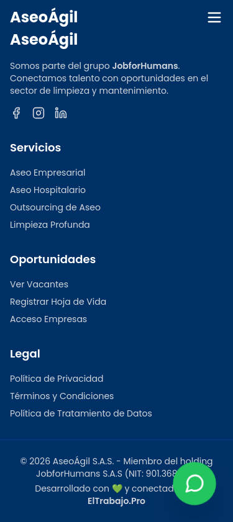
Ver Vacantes (39, 284)
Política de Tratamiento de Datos (81, 413)
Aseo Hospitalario (48, 190)
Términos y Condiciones (62, 396)
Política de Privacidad (57, 378)
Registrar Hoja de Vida (58, 301)
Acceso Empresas (48, 319)
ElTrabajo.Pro (116, 501)
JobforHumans (145, 66)
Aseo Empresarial (47, 172)
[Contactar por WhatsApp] (194, 483)
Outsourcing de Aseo (55, 207)
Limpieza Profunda (50, 224)
